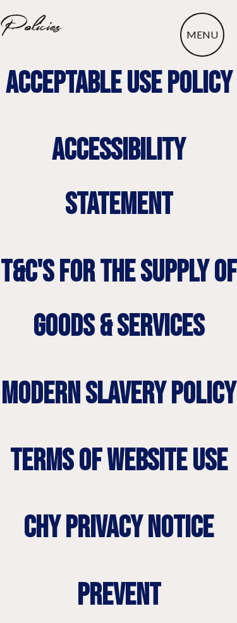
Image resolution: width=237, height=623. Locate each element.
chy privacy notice (118, 528)
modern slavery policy (118, 394)
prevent (119, 596)
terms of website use (119, 461)
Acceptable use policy (119, 84)
